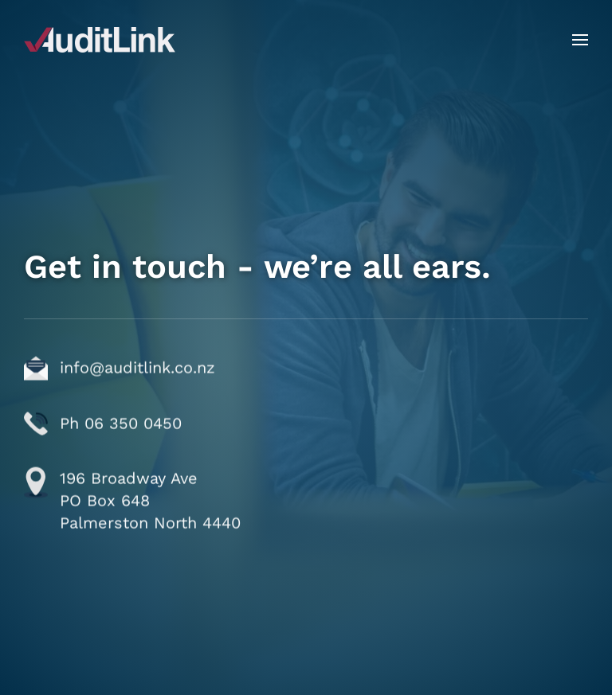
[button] (580, 40)
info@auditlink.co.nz (137, 406)
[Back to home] (99, 40)
